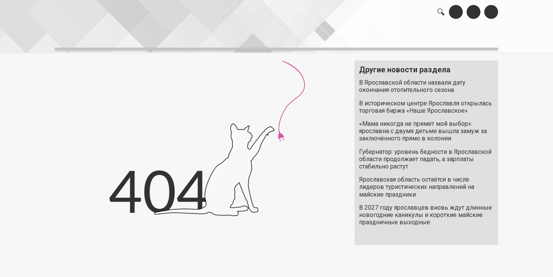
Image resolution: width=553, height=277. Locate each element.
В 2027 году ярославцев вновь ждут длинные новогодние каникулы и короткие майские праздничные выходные (425, 211)
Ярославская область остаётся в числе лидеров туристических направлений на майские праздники (416, 183)
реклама (465, 38)
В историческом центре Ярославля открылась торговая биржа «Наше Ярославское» (425, 102)
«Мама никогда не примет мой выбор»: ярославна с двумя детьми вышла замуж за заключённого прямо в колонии (423, 127)
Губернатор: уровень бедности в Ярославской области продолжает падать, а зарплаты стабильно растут (425, 155)
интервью (257, 38)
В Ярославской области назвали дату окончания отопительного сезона (412, 82)
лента (163, 38)
